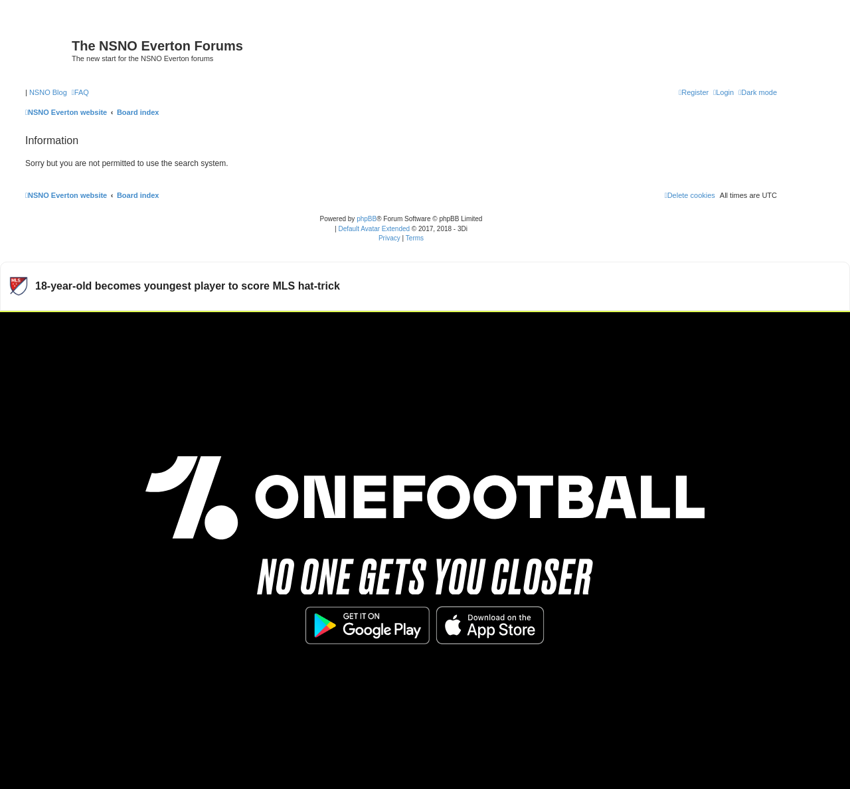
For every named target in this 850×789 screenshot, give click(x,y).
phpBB (367, 218)
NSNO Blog (48, 92)
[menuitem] (80, 92)
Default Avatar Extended (374, 228)
